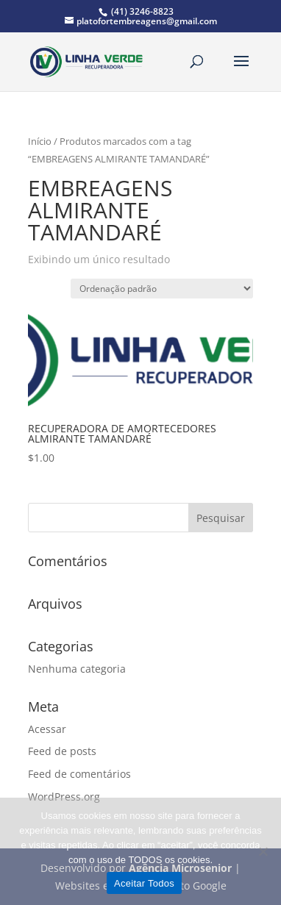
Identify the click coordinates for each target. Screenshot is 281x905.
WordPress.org (64, 797)
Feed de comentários (79, 774)
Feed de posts (62, 751)
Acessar (47, 729)
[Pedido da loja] (162, 288)
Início (39, 141)
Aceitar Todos (144, 883)
